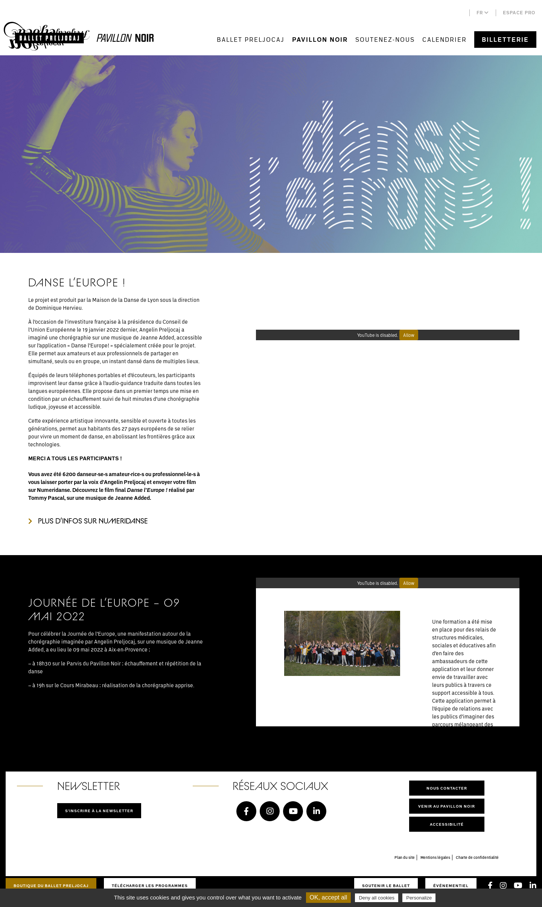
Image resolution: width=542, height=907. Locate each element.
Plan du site (404, 857)
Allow (408, 335)
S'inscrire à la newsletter (99, 810)
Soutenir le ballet (386, 885)
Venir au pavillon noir (446, 806)
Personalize (419, 898)
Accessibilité (447, 824)
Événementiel (451, 885)
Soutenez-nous (385, 39)
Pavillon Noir (320, 39)
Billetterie (505, 39)
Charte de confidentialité (477, 857)
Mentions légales (435, 857)
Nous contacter (446, 788)
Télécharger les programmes (150, 885)
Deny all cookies (376, 898)
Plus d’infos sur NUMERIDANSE (93, 520)
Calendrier (444, 39)
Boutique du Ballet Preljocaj (51, 885)
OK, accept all (328, 897)
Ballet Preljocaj (251, 39)
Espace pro (519, 12)
